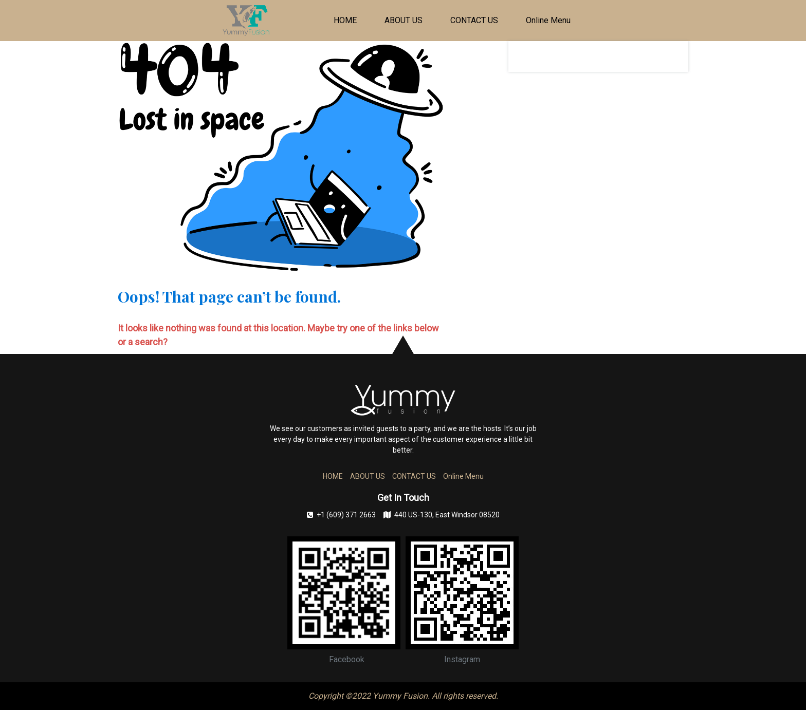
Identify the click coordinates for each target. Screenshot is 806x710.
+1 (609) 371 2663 (341, 515)
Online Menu (548, 20)
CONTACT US (474, 20)
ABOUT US (403, 20)
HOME (345, 20)
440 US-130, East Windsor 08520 (441, 515)
